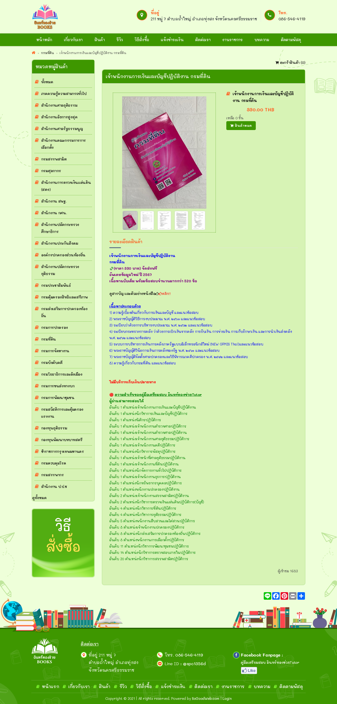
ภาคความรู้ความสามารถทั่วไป (64, 93)
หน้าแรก (50, 686)
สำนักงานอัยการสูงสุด (59, 117)
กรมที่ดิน (48, 339)
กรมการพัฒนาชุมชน (57, 397)
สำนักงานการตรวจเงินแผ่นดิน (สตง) (66, 186)
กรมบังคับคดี (51, 362)
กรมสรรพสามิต (54, 159)
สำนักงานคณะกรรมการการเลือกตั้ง (63, 144)
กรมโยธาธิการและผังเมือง (61, 374)
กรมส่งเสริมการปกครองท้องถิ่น (64, 312)
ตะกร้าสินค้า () (290, 62)
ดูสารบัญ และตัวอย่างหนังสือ (134, 293)
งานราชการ (232, 39)
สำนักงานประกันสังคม (59, 243)
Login (227, 698)
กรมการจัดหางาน (55, 350)
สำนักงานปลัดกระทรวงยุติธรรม (60, 270)
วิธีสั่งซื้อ (142, 39)
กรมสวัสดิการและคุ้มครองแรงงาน (62, 413)
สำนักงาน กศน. (54, 212)
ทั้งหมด (47, 82)
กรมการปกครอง (54, 327)
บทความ (261, 39)
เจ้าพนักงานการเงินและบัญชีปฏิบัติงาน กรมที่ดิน (263, 97)
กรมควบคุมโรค (53, 463)
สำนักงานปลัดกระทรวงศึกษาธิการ (60, 228)
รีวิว (120, 39)
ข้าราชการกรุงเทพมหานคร (62, 451)
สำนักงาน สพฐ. (54, 201)
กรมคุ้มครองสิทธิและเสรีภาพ (64, 297)
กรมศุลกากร (51, 170)
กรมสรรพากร (52, 474)
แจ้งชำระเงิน (172, 39)
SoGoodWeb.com (205, 698)
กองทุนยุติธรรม (54, 428)
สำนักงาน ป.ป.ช (54, 486)
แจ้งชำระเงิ (171, 686)
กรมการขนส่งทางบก (58, 386)
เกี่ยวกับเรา (73, 39)
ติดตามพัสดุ (291, 39)
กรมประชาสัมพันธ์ (56, 285)
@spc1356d (194, 663)
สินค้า (99, 39)
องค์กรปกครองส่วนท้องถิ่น (63, 255)
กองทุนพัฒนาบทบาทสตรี (62, 439)
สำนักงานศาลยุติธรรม (59, 105)
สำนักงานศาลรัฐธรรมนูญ (62, 128)
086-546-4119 (291, 18)
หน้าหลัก (44, 39)
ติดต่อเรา (202, 39)
